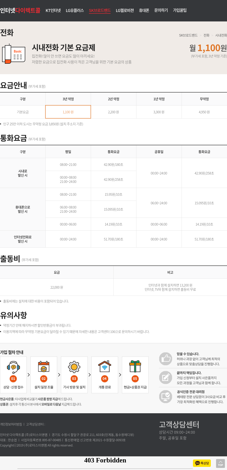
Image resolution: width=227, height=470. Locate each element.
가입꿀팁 (179, 10)
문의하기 (161, 10)
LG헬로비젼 (125, 10)
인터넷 (20, 10)
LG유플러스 (75, 10)
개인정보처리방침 (11, 424)
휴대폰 (144, 10)
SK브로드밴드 (100, 10)
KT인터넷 (53, 10)
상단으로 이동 (220, 463)
